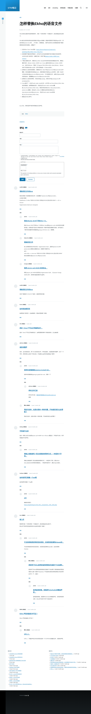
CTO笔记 (12, 8)
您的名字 (21, 132)
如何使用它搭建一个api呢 (28, 477)
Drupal (26, 695)
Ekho (26, 113)
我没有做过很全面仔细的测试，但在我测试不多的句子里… (63, 662)
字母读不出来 (24, 431)
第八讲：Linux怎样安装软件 (15, 674)
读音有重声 (23, 347)
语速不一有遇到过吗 (54, 663)
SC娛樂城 (52, 658)
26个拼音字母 (53, 665)
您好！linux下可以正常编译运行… (31, 328)
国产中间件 (11, 663)
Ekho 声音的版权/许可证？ (29, 614)
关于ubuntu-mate (54, 655)
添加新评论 (22, 121)
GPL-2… (27, 634)
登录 (87, 7)
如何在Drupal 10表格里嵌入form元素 (17, 660)
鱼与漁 (51, 657)
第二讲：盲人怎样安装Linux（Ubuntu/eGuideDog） (20, 684)
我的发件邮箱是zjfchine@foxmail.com (46, 395)
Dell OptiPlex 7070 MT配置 (15, 670)
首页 (20, 17)
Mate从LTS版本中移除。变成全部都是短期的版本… (61, 653)
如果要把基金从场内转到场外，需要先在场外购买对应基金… (63, 667)
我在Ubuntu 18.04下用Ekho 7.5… (35, 221)
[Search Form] (80, 7)
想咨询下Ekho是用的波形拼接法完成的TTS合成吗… (46, 565)
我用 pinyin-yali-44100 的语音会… (35, 268)
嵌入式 (22, 519)
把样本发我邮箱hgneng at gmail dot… (37, 370)
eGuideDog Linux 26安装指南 (15, 653)
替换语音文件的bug (26, 191)
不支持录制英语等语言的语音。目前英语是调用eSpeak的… (44, 542)
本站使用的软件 (24, 165)
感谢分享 (52, 660)
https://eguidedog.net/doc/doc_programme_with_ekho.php (40, 504)
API (25, 498)
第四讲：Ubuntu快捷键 (14, 680)
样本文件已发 (33, 390)
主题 (20, 138)
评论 (20, 144)
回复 (20, 209)
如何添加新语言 (25, 309)
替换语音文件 (28, 242)
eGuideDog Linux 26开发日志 (15, 657)
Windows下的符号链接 (14, 667)
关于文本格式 (62, 156)
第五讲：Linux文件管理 (14, 677)
